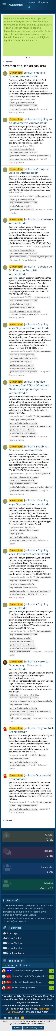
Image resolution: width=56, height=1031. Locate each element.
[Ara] (29, 7)
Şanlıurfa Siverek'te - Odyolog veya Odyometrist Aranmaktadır (29, 665)
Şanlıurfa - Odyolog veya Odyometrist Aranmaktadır (29, 502)
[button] (4, 5)
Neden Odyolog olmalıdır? (21, 987)
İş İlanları (20, 112)
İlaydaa (12, 99)
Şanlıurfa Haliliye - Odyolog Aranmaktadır (28, 74)
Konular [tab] (8, 965)
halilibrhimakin (15, 695)
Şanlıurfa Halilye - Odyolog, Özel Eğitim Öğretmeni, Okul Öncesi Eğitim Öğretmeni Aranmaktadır (29, 387)
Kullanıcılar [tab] (23, 965)
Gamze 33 (46, 888)
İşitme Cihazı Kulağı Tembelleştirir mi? (27, 976)
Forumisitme (15, 5)
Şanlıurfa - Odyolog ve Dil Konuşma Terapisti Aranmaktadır (30, 270)
